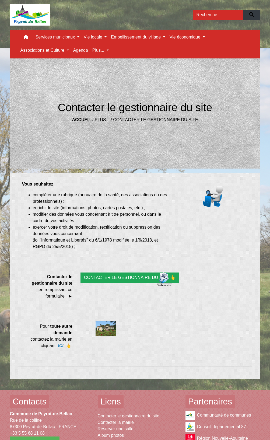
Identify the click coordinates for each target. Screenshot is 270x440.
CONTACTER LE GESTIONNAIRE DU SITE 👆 (130, 277)
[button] (25, 38)
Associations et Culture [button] (43, 50)
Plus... (102, 119)
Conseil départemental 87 (215, 427)
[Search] (218, 15)
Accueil (81, 119)
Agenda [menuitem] (80, 50)
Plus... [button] (99, 50)
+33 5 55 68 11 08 (27, 433)
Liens (110, 401)
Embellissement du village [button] (136, 37)
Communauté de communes (218, 415)
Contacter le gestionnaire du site (155, 119)
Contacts (30, 401)
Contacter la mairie (116, 422)
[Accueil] (30, 15)
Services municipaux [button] (56, 37)
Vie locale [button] (94, 37)
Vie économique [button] (186, 37)
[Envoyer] (251, 15)
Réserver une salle (116, 429)
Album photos (111, 435)
